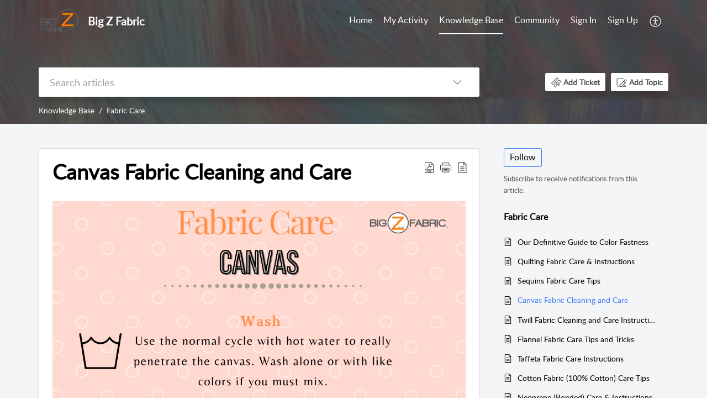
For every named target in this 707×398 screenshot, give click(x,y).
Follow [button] (523, 157)
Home (360, 20)
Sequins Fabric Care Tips (559, 280)
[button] (575, 82)
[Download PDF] (429, 167)
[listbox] (457, 82)
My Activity (405, 20)
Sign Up (623, 20)
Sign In (584, 20)
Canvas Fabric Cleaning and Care (201, 172)
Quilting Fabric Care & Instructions (576, 261)
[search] (237, 82)
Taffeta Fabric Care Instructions (571, 358)
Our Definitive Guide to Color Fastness (583, 242)
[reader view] (462, 167)
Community (537, 20)
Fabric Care (126, 110)
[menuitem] (604, 21)
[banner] (353, 62)
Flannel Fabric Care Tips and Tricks (576, 339)
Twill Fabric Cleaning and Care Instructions (587, 320)
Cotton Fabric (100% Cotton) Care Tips (584, 378)
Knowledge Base (471, 20)
